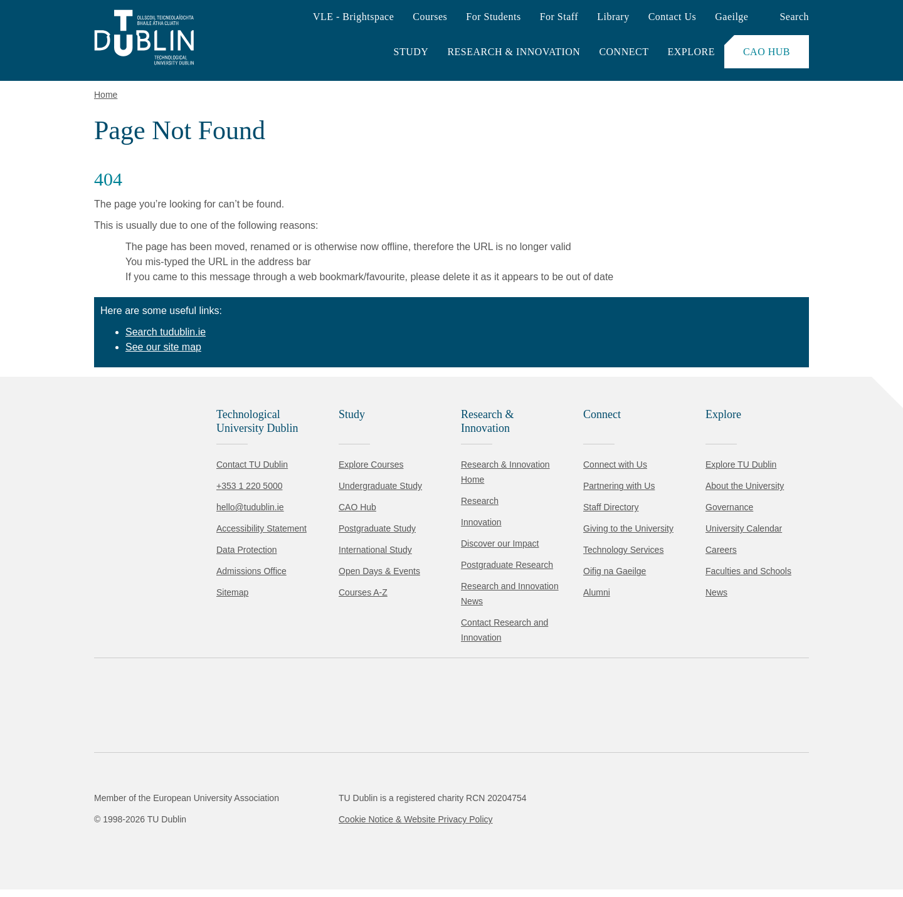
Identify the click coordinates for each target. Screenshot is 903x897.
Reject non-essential (170, 849)
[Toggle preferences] (271, 850)
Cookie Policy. (264, 810)
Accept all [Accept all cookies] (65, 849)
